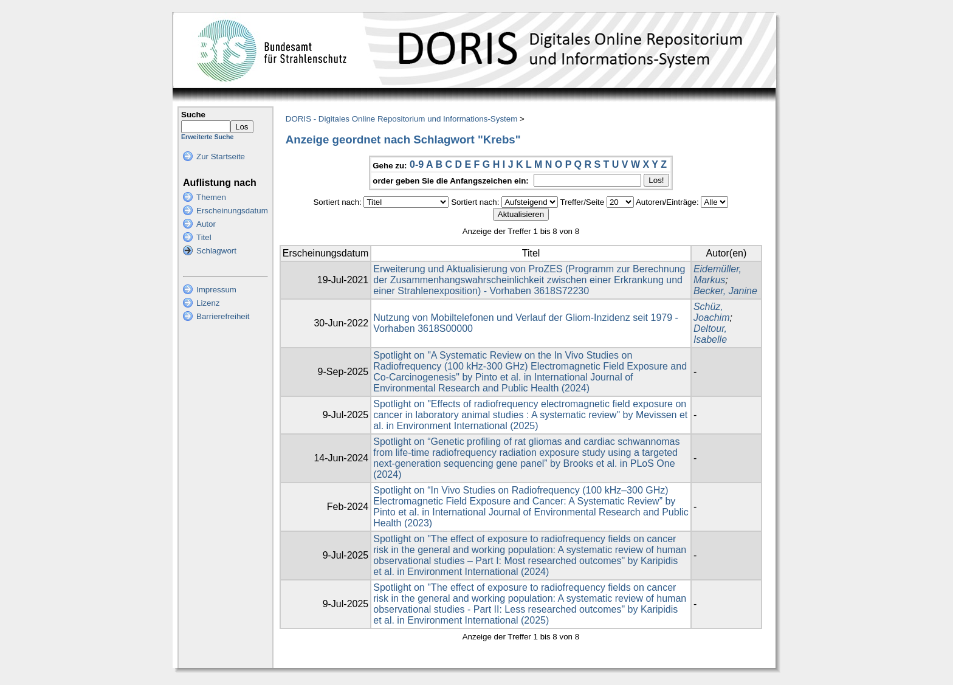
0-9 (417, 164)
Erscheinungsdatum (232, 210)
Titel (204, 237)
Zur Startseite (220, 156)
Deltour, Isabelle (710, 334)
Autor (206, 224)
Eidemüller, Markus (717, 274)
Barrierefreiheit (222, 316)
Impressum (216, 289)
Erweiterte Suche (207, 136)
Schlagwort (216, 250)
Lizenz (208, 303)
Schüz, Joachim (711, 312)
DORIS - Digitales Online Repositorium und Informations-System (401, 118)
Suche (193, 114)
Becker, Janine (725, 291)
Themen (211, 197)
